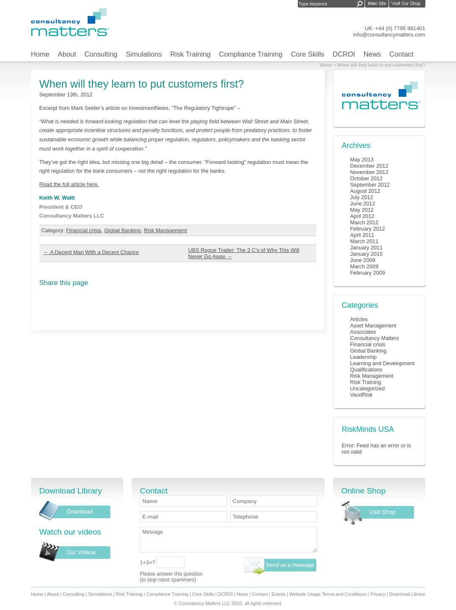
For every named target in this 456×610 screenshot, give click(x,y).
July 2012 (361, 197)
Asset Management (373, 325)
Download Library (407, 594)
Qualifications (366, 369)
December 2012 (369, 166)
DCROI (344, 54)
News (372, 54)
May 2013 (362, 159)
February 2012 (367, 229)
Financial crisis (84, 230)
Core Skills (307, 54)
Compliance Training (251, 54)
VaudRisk (361, 395)
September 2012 (370, 185)
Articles (359, 319)
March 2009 (364, 266)
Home (40, 54)
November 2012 (369, 172)
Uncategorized (367, 388)
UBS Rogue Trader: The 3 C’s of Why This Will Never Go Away (244, 253)
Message (228, 540)
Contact (401, 54)
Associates (363, 332)
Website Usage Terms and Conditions (328, 594)
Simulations (144, 54)
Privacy (378, 594)
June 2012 (362, 203)
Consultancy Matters (374, 338)
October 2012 (366, 178)
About (67, 54)
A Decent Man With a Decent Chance (91, 252)
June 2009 (362, 260)
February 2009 (367, 273)
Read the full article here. (69, 184)
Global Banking (122, 230)
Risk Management (165, 230)
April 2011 (362, 235)
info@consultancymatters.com (389, 34)
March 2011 (364, 241)
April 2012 (362, 216)
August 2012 (365, 191)
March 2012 (364, 222)
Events (278, 594)
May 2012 (362, 210)
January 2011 (366, 247)
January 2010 (366, 254)
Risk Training (190, 54)
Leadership (363, 357)
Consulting (100, 54)
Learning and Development (382, 363)
